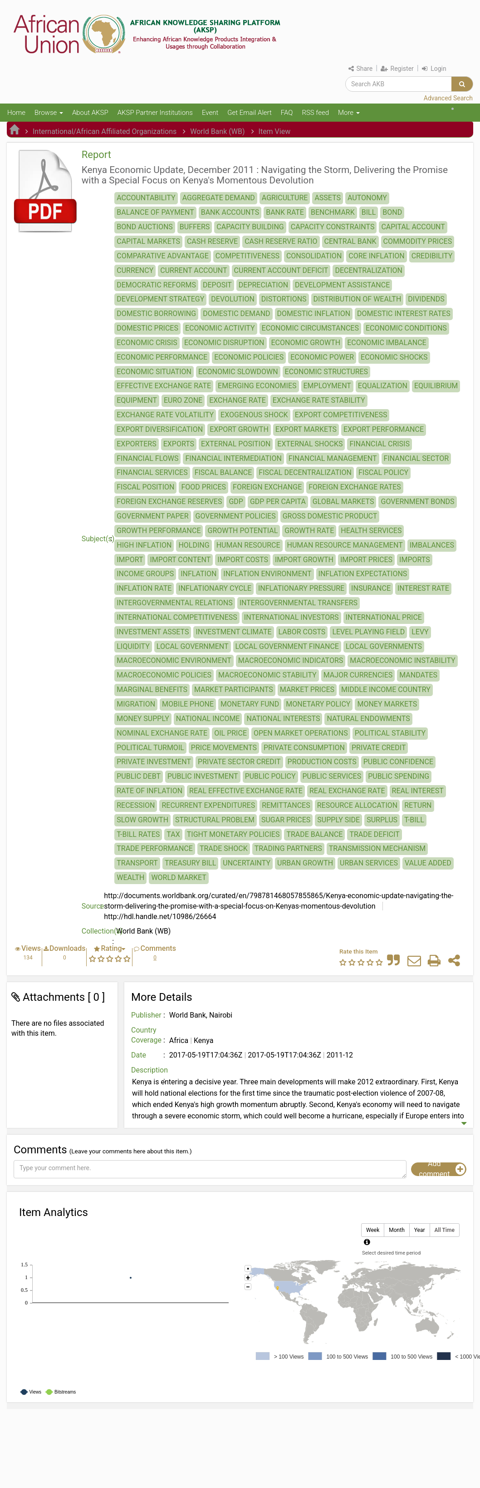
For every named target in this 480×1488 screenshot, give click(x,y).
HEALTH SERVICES (371, 530)
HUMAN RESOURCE (248, 545)
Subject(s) (98, 538)
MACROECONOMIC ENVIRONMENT (174, 660)
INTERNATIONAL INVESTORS (291, 617)
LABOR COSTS (302, 632)
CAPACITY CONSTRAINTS (333, 226)
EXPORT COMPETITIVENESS (341, 414)
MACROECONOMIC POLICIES (164, 675)
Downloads (67, 948)
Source (93, 906)
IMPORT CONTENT (180, 559)
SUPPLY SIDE (338, 820)
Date (138, 1055)
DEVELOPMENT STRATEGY (160, 299)
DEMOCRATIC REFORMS (156, 285)
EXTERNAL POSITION (235, 444)
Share (360, 68)
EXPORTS (178, 444)
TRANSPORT (137, 863)
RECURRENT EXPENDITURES (208, 805)
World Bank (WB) (217, 131)
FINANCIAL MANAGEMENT (333, 458)
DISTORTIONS (284, 299)
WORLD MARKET (178, 877)
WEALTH (130, 877)
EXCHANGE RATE (237, 400)
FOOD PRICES (203, 487)
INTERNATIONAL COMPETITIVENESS (177, 617)
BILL (369, 212)
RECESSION (136, 805)
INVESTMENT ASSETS (153, 632)
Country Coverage (146, 1035)
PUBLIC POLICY (270, 776)
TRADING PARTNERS (288, 848)
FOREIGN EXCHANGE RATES (355, 487)
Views (31, 948)
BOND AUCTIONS (145, 226)
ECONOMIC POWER (322, 357)
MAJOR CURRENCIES (358, 675)
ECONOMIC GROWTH (306, 342)
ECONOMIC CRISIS (147, 342)
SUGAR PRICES (285, 820)
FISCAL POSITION (145, 487)
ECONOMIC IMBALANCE (386, 342)
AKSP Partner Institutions (155, 113)
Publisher (146, 1015)
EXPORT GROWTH (239, 429)
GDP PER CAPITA (278, 501)
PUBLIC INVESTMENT (202, 776)
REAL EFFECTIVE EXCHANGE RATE (246, 790)
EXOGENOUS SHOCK (254, 414)
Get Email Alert (249, 113)
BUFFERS (195, 226)
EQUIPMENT (137, 400)
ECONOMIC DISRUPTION (224, 342)
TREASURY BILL (190, 863)
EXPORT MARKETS (306, 429)
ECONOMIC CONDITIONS (406, 328)
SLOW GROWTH (142, 820)
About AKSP (90, 113)
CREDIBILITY (432, 256)
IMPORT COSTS (242, 559)
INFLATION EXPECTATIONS (362, 573)
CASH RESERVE (212, 241)
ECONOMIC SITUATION (154, 371)
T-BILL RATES (138, 834)
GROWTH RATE (309, 530)
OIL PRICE (230, 733)
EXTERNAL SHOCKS (310, 444)
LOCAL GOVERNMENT (193, 646)
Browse (48, 113)
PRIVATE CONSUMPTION (304, 747)
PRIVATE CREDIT (379, 747)
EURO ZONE (183, 400)
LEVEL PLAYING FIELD (368, 632)
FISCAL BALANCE (223, 472)
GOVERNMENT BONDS (417, 501)
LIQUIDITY (133, 646)
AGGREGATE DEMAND (218, 197)
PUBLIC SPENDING (398, 776)
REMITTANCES (286, 805)
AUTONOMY (367, 197)
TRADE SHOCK (224, 848)
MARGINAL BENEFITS (152, 689)
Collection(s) (99, 931)
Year (419, 1230)
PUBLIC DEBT (139, 776)
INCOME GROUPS (145, 573)
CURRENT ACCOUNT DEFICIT (281, 270)
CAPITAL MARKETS (148, 241)
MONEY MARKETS (387, 704)
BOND (392, 212)
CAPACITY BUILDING (250, 226)
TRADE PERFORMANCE (155, 848)
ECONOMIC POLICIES (249, 357)
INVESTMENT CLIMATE (233, 632)
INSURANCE (371, 588)
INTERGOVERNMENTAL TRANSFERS (299, 602)
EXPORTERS (136, 444)
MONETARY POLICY (318, 704)
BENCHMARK (333, 212)
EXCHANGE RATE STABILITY (319, 400)
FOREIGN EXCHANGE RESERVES (169, 501)
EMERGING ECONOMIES (257, 385)
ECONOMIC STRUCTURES (326, 371)
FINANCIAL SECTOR (416, 458)
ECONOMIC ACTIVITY (220, 328)
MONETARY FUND (249, 704)
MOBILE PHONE (188, 704)
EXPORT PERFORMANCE (383, 429)
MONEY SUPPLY (143, 718)
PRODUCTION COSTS (322, 761)
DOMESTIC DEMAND (236, 313)
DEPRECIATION (263, 285)
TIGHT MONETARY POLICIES (233, 834)
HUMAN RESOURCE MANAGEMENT (345, 545)
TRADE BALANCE (314, 834)
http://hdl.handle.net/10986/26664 (160, 916)
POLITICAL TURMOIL (150, 747)
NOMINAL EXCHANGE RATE (162, 733)
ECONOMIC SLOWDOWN (238, 371)
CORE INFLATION (376, 256)
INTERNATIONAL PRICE (384, 617)
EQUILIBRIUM (436, 385)
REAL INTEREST (418, 790)
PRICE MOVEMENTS (224, 747)
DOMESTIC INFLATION (313, 313)
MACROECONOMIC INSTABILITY (402, 660)
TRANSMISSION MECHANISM (377, 848)
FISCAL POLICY (383, 472)
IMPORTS (414, 559)
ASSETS (327, 197)
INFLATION (198, 573)
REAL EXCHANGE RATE (347, 790)
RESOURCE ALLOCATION (357, 805)
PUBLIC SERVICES (332, 776)
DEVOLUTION (233, 299)
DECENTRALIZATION (368, 270)
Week (372, 1230)
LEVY (420, 632)
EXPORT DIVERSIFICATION (160, 429)
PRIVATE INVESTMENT (154, 761)
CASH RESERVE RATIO (281, 241)
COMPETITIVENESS (247, 256)
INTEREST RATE (423, 588)
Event (210, 113)
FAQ (287, 113)
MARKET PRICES (307, 689)
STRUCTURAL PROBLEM (215, 820)
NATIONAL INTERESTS (283, 718)
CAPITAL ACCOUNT (413, 226)
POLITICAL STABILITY (390, 733)
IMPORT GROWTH (304, 559)
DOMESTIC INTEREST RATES (404, 313)
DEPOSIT (217, 285)
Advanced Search (448, 98)
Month (396, 1230)
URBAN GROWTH (305, 863)
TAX (173, 834)
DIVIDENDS (426, 299)
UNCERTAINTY (246, 863)
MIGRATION (136, 704)
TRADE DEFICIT (374, 834)
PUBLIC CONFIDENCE (398, 761)
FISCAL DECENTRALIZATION (305, 472)
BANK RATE (285, 212)
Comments (158, 948)
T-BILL (414, 820)
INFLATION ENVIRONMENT (267, 573)
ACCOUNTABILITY (146, 197)
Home (16, 113)
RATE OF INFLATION (149, 790)
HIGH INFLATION (144, 545)
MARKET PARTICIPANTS (233, 689)
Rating (111, 948)
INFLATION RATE (144, 588)
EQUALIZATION (382, 385)
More (349, 113)
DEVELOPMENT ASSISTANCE (342, 285)
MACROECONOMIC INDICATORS (290, 660)
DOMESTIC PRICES (147, 328)
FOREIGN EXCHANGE (267, 487)
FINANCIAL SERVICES (152, 472)
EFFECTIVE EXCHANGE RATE (164, 385)
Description (149, 1070)
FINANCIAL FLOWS (147, 458)
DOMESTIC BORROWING (156, 313)
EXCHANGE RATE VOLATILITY (165, 414)
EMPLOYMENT (327, 385)
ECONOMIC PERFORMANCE (162, 357)
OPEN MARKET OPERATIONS (301, 733)
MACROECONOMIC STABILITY (267, 675)
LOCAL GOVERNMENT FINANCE (287, 646)
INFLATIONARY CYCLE (214, 588)
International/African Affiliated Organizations (104, 131)
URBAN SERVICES (369, 863)
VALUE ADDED (428, 863)
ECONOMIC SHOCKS (394, 357)
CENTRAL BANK (350, 241)
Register (397, 68)
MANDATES (418, 675)
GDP (236, 501)
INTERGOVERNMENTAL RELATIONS (175, 602)
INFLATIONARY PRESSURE (301, 588)
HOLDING (193, 545)
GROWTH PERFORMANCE (159, 530)
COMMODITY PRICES (417, 241)
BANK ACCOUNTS (230, 212)
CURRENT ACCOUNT (193, 270)
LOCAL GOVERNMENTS (384, 646)
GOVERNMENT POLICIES (236, 516)
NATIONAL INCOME (208, 718)
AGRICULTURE (285, 197)
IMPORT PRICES (366, 559)
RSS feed (315, 113)
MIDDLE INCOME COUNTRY (386, 689)
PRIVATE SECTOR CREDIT (239, 761)
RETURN (417, 805)
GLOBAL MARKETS (343, 501)
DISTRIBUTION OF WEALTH (357, 299)
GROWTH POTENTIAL (242, 530)
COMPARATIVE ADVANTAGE (163, 256)
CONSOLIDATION (314, 256)
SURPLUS (382, 820)
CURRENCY (135, 270)
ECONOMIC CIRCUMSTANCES (310, 328)
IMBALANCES (432, 545)
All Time (445, 1230)
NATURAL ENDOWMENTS (368, 718)
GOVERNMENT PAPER (152, 516)
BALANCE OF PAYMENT (155, 212)
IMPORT (130, 559)
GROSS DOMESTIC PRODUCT (330, 516)
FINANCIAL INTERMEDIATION (233, 458)
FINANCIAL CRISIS (379, 444)
